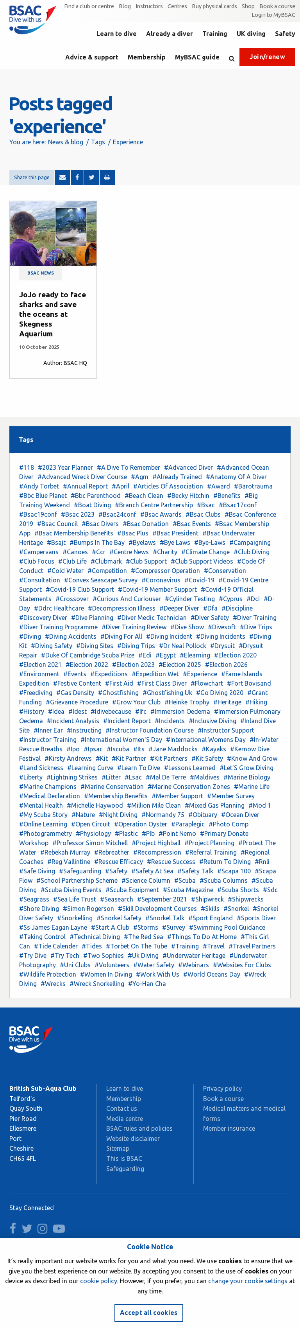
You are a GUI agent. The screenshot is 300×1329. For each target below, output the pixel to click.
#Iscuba (118, 749)
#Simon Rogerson (88, 908)
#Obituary (202, 814)
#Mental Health (41, 805)
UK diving (251, 33)
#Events (74, 673)
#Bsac (206, 504)
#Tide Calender (56, 946)
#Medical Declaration (49, 795)
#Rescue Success (171, 861)
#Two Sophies (103, 955)
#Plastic (126, 833)
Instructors (149, 6)
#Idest (77, 711)
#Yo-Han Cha (147, 983)
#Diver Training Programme (58, 626)
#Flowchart (207, 683)
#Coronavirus (160, 580)
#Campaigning (250, 542)
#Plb (148, 833)
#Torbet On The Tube (136, 946)
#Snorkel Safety (118, 917)
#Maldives (205, 777)
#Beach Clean (144, 495)
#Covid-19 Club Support (80, 589)
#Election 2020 (235, 655)
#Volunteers (112, 964)
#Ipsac (93, 749)
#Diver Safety (210, 617)
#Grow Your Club (136, 702)
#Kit (102, 758)
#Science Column (145, 880)
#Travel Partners (252, 946)
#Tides (92, 946)
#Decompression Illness (121, 608)
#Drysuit (222, 645)
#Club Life (72, 561)
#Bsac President (175, 533)
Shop (248, 6)
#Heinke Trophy (186, 702)
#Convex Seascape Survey (101, 580)
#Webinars (193, 964)
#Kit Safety (207, 758)
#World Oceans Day (211, 974)
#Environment (39, 673)
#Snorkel (236, 908)
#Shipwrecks (246, 899)
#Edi (145, 655)
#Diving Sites (94, 645)
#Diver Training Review (134, 626)
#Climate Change (205, 551)
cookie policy (98, 1280)
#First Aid (119, 683)
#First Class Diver (162, 683)
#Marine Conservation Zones (189, 786)
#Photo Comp (228, 824)
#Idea (56, 711)
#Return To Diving (225, 861)
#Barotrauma (253, 486)
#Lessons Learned (190, 767)
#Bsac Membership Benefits (73, 533)
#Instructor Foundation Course (149, 730)
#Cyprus (231, 598)
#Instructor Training (48, 739)
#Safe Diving (37, 871)
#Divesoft (222, 626)
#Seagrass (34, 899)
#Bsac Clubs (203, 514)
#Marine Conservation (112, 786)
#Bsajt (56, 542)
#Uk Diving (143, 955)
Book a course (277, 6)
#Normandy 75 (162, 814)
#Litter (111, 777)
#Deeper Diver (179, 608)
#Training (185, 946)
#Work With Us (157, 974)
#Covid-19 (199, 580)
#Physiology (93, 833)
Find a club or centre (89, 6)
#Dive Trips (256, 626)
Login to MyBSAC (273, 15)
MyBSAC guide (197, 57)
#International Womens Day (206, 739)
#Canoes (75, 551)
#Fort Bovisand (249, 683)
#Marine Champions (48, 786)
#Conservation (225, 570)
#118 (26, 467)
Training (214, 33)
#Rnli (262, 861)
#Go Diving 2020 (219, 692)
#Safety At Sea (152, 871)
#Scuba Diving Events (71, 889)
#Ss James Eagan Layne (53, 927)
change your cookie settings (248, 1280)
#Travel (214, 946)
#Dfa (210, 608)
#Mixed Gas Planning (215, 805)
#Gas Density (75, 692)
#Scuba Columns (224, 880)
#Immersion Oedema (180, 711)
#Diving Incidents (220, 636)
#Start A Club (110, 927)
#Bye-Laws (209, 542)
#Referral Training (211, 852)
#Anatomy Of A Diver (236, 476)
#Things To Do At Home (202, 936)
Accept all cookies (149, 1312)
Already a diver (169, 33)
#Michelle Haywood (95, 805)
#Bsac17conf (238, 504)
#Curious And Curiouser (127, 598)
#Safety (116, 871)
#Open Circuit (90, 824)
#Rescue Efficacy (118, 861)
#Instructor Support (226, 730)
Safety (285, 33)
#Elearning (195, 655)
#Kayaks (214, 749)
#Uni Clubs (75, 964)
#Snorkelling (75, 917)
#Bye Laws (175, 542)
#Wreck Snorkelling (97, 983)
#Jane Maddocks (173, 749)
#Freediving (35, 692)
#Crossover (72, 598)
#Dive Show (187, 626)
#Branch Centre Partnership (154, 504)
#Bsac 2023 (78, 514)
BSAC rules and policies (139, 1128)
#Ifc (140, 711)
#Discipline (237, 608)
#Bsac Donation (146, 523)
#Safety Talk (195, 871)
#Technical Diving (95, 936)
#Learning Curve (90, 767)
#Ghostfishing (118, 692)
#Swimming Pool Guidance (227, 927)
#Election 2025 (180, 664)
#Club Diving (252, 551)
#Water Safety (153, 964)
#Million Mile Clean (154, 805)
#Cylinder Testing (190, 598)
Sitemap (117, 1148)
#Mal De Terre (166, 777)
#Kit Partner (129, 758)
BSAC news (40, 273)
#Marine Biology (246, 777)
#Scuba (185, 880)
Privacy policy (222, 1088)
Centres (177, 6)
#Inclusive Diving (212, 720)
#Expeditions (109, 673)
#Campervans (39, 551)
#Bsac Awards (161, 514)
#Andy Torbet (39, 486)
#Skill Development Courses (157, 908)
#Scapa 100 (234, 871)
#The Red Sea (143, 936)
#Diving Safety (51, 645)
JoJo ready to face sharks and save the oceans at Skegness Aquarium (52, 314)
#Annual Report (85, 486)
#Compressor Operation (165, 570)
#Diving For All (121, 636)
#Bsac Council (57, 523)
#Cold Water (65, 570)
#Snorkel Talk (164, 917)
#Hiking (256, 702)
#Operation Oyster (140, 824)
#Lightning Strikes (72, 777)
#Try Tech (64, 955)
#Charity (165, 551)
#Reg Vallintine (68, 861)
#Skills (210, 908)
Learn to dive (116, 33)
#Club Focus (36, 561)
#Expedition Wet (155, 673)
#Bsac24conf (117, 514)
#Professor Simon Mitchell (90, 842)
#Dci (253, 598)
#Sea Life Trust (74, 899)
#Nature (83, 814)
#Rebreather (111, 852)
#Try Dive (32, 955)
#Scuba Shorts (238, 889)
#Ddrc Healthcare (59, 608)
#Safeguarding (80, 871)
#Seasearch (116, 899)
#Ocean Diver (240, 814)
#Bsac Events (192, 523)
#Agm (139, 476)
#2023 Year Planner (65, 467)
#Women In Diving (106, 974)
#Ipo (73, 749)
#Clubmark (106, 561)
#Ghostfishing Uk (167, 692)
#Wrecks (53, 983)
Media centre (124, 1118)
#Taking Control (42, 936)
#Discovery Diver (43, 617)
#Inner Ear (48, 730)
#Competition (107, 570)
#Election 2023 (133, 664)
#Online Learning (43, 824)
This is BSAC (124, 1158)
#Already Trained (177, 476)
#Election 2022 (87, 664)
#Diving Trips (136, 645)
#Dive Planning (92, 617)
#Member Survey (231, 795)
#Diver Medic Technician (152, 617)
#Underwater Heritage (193, 955)
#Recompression (157, 852)
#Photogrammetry (45, 833)
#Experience (200, 673)
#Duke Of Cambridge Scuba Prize (87, 655)
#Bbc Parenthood (96, 495)
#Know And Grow (252, 758)
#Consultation (39, 580)
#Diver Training (255, 617)
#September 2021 (162, 899)
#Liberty (31, 777)
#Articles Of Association (168, 486)
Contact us (121, 1108)
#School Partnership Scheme (77, 880)
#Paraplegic (188, 824)
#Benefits (227, 495)
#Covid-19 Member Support (157, 589)
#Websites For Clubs (242, 964)
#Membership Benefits (116, 795)
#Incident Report (127, 720)
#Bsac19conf (38, 514)
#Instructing (84, 730)
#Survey (173, 927)
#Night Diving (118, 814)
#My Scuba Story (43, 814)
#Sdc (270, 889)
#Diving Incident (169, 636)
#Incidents (170, 720)
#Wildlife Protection (47, 974)
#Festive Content (77, 683)
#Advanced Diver (188, 467)
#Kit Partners (169, 758)
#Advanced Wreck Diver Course (82, 476)
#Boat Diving (92, 504)
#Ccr (98, 551)
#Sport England (210, 917)
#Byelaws (142, 542)
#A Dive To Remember (128, 467)
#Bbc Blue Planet (43, 495)
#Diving (30, 636)
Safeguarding (125, 1168)
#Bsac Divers (100, 523)
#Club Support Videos (202, 561)
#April (120, 486)
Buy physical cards (214, 6)
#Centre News (129, 551)
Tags (98, 141)
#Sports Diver (256, 917)
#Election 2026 (226, 664)
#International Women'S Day (121, 739)
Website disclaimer (133, 1138)
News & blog (65, 141)
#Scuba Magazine (188, 889)
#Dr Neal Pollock (182, 645)
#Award (218, 486)
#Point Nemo (177, 833)
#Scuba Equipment (132, 889)
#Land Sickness (41, 767)
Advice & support (91, 57)
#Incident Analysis (73, 720)
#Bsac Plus (132, 533)
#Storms (145, 927)
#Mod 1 (259, 805)
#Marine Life (252, 786)
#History (31, 711)
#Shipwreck (207, 899)
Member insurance (229, 1128)
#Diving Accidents (70, 636)
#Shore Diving (39, 908)
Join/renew (267, 56)
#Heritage (227, 702)
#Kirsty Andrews (68, 758)
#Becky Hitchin (188, 495)
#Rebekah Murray (65, 852)
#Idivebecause (111, 711)
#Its (139, 749)
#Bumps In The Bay (97, 542)
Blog (125, 6)
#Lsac (133, 777)
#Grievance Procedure (77, 702)
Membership (147, 57)
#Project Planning (209, 842)
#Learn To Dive (138, 767)
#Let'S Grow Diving (246, 767)
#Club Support (146, 561)
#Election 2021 (40, 664)
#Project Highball (156, 842)
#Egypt (165, 655)
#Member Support (177, 795)
